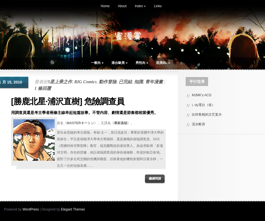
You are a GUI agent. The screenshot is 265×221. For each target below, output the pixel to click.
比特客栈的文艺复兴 (207, 114)
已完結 (125, 81)
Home (105, 6)
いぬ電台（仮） (203, 105)
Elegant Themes (73, 209)
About (122, 6)
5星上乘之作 (60, 81)
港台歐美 (120, 63)
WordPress (31, 209)
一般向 (97, 63)
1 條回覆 (43, 88)
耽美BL (163, 63)
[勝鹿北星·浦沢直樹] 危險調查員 (67, 101)
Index (140, 6)
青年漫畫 (154, 81)
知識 (138, 81)
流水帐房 (198, 124)
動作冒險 (107, 81)
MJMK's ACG (201, 95)
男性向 (142, 63)
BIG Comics (85, 81)
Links (158, 6)
